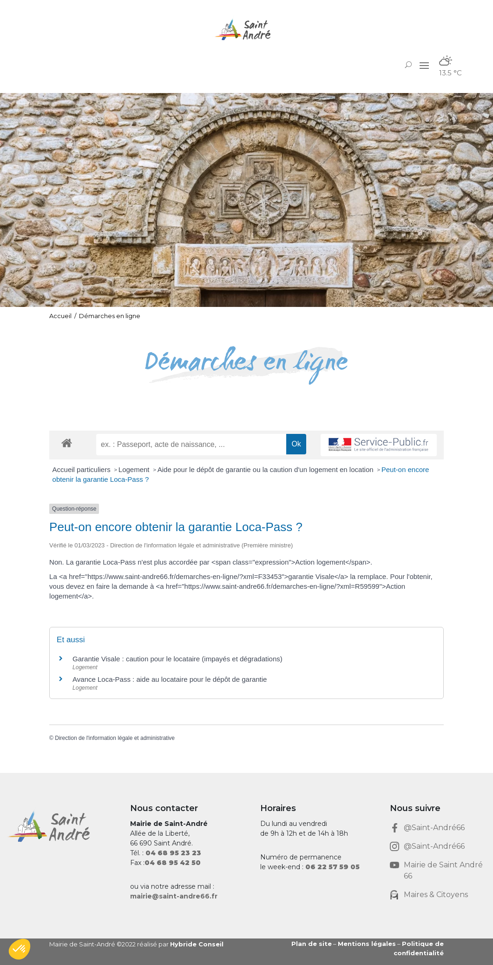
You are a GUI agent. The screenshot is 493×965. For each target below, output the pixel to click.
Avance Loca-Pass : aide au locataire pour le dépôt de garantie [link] (169, 679)
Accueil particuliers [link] (82, 469)
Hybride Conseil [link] (196, 944)
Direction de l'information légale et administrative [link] (115, 738)
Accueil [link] (60, 315)
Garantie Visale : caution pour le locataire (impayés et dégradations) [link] (177, 659)
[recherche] (191, 444)
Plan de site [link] (311, 943)
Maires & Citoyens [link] (436, 894)
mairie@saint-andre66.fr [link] (173, 896)
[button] (424, 65)
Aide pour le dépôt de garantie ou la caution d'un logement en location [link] (266, 469)
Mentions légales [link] (367, 943)
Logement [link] (134, 469)
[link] (246, 29)
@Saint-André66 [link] (434, 827)
